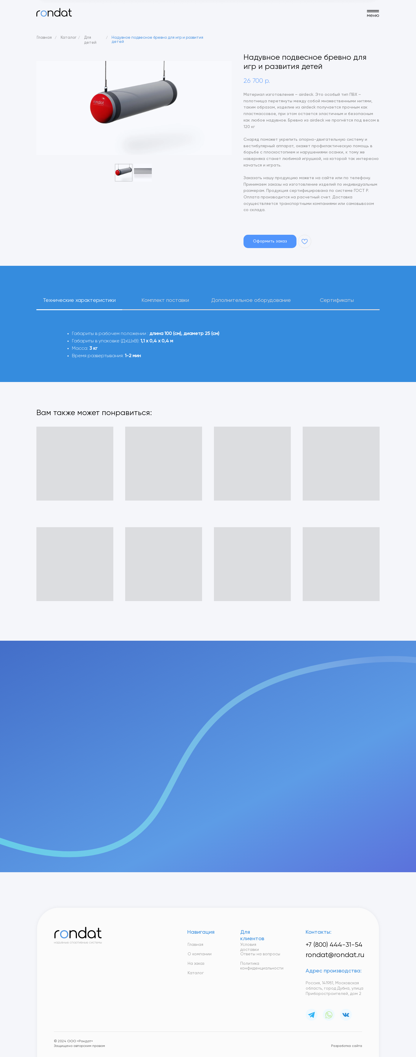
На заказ (196, 964)
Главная (44, 38)
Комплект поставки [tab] (165, 300)
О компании (200, 954)
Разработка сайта (346, 1046)
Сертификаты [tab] (337, 300)
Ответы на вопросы (260, 954)
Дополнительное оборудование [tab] (251, 300)
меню (373, 15)
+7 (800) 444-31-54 (334, 945)
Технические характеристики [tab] (79, 300)
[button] (270, 241)
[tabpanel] (208, 355)
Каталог (68, 38)
